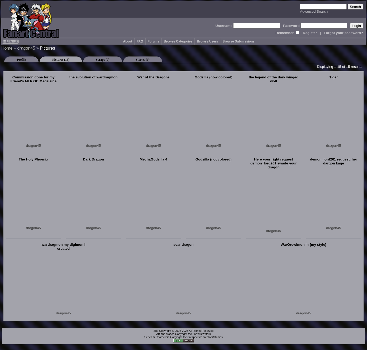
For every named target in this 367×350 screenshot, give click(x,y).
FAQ (140, 41)
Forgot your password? (343, 33)
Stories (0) (143, 60)
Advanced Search (314, 11)
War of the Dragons (153, 77)
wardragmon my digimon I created (63, 246)
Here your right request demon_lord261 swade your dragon (273, 163)
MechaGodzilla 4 (153, 159)
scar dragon (183, 245)
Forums (153, 41)
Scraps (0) (102, 60)
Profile (21, 60)
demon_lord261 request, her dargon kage (333, 161)
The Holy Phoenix (33, 159)
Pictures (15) (60, 60)
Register (310, 33)
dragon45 (26, 48)
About (127, 41)
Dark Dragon (93, 159)
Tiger (333, 77)
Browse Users (207, 41)
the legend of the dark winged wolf (273, 79)
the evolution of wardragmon (93, 77)
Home (7, 48)
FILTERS (10, 41)
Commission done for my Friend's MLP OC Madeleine (33, 79)
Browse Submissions (238, 41)
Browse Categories (178, 41)
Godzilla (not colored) (214, 159)
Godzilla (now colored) (213, 77)
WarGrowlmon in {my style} (304, 245)
